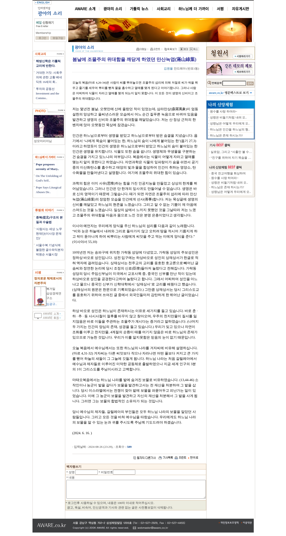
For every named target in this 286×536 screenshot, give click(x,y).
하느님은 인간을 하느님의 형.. (247, 129)
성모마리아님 (43, 141)
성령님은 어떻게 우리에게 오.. (247, 123)
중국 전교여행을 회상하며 (245, 173)
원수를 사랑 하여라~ (240, 111)
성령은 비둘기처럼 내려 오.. (245, 117)
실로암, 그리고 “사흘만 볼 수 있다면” (252, 152)
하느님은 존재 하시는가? (243, 135)
